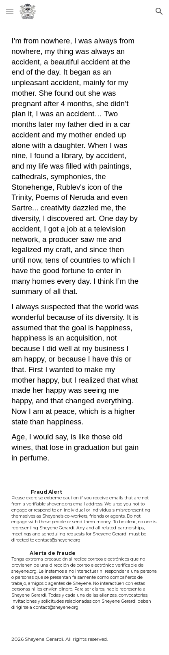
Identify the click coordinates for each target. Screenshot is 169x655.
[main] (84, 249)
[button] (10, 11)
